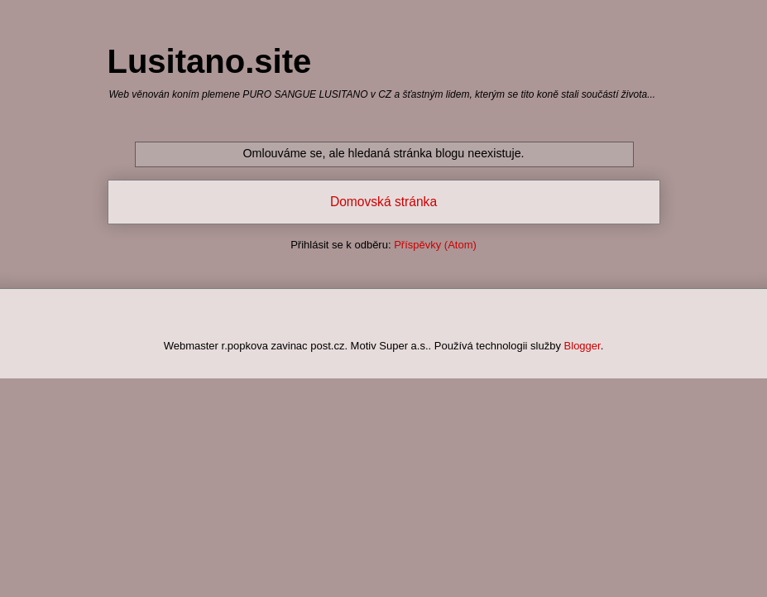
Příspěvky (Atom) (435, 244)
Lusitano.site (210, 61)
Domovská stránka (383, 202)
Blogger (582, 345)
